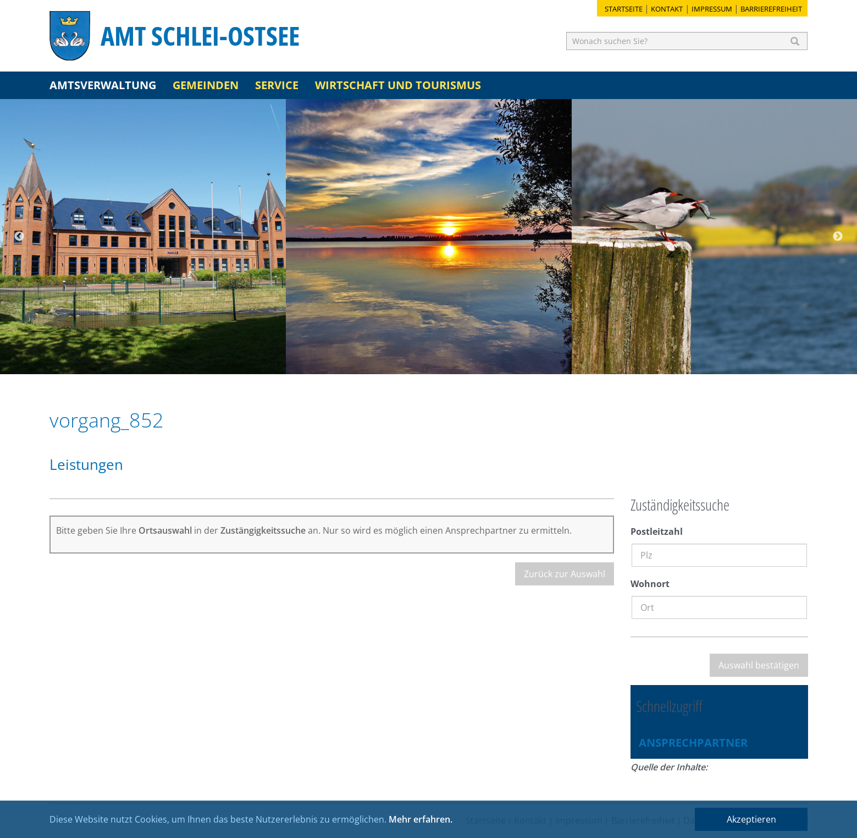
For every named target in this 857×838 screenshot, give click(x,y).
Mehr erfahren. (420, 819)
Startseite (624, 9)
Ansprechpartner (693, 742)
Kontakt (667, 9)
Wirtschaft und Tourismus (398, 85)
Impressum (712, 9)
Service (276, 85)
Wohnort (650, 584)
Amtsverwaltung (102, 85)
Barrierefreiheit (771, 9)
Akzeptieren (751, 819)
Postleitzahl (657, 531)
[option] (143, 236)
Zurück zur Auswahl (564, 574)
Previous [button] (19, 236)
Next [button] (837, 236)
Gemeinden (206, 85)
